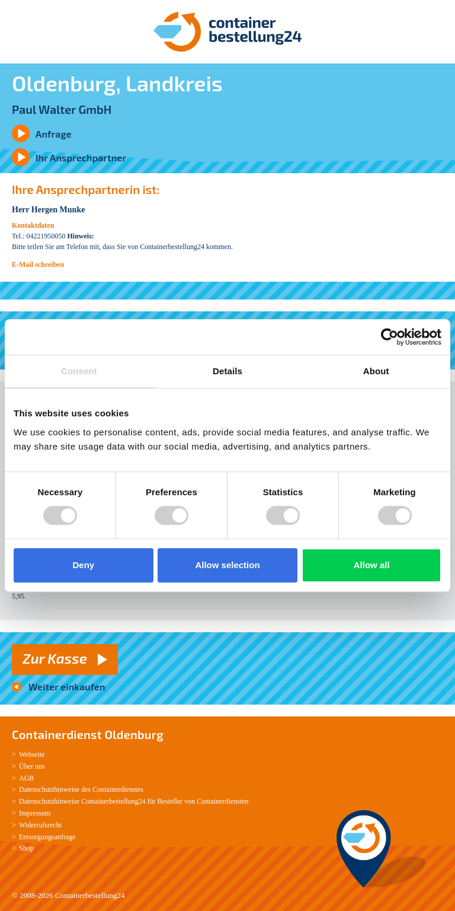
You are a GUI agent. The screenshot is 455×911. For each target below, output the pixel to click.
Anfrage (54, 133)
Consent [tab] (79, 371)
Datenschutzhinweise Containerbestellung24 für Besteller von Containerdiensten (134, 801)
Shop (26, 848)
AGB (26, 778)
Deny (83, 565)
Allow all (372, 565)
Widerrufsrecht (40, 825)
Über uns (32, 766)
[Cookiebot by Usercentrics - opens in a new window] (389, 337)
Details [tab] (227, 371)
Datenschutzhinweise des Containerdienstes (81, 789)
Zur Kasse (55, 658)
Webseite (32, 754)
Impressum (34, 813)
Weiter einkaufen (66, 686)
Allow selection (227, 565)
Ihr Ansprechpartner (81, 157)
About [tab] (376, 371)
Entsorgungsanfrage (47, 837)
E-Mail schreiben (38, 264)
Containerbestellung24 (90, 895)
